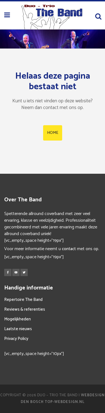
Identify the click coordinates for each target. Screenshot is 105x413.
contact (69, 248)
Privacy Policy (16, 338)
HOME (52, 133)
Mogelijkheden (17, 319)
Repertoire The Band (23, 299)
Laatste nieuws (18, 328)
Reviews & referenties (24, 309)
